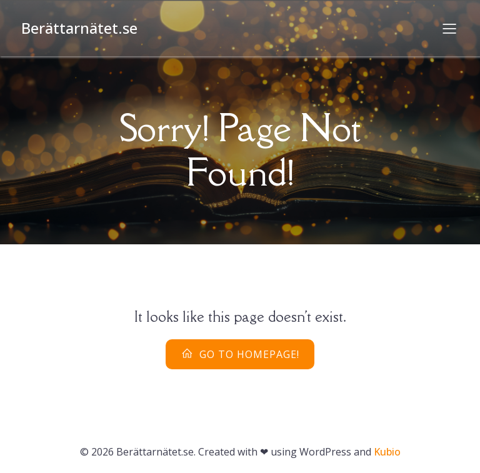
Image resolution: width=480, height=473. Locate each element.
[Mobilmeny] (449, 28)
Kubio (387, 452)
